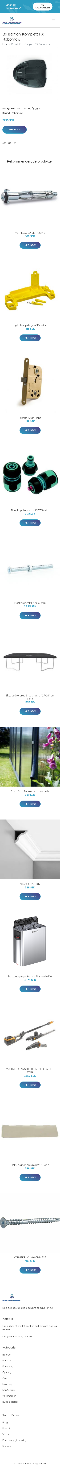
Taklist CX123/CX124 (30, 884)
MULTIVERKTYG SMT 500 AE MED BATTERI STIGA (30, 1070)
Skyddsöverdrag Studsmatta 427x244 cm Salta (30, 697)
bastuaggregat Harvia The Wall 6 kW (30, 976)
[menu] (54, 20)
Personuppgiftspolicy (14, 1440)
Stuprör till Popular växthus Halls (30, 791)
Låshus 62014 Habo (30, 417)
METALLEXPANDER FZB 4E (30, 232)
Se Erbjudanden (43, 6)
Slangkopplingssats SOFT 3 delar (30, 510)
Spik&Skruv (8, 1389)
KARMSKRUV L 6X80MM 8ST (30, 1257)
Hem (5, 44)
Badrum (6, 1354)
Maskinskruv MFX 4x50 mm (30, 602)
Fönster (6, 1360)
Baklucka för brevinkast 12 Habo (30, 1165)
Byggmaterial (10, 1401)
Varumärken (24, 108)
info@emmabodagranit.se (17, 1336)
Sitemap (7, 1446)
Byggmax (37, 108)
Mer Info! (14, 129)
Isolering (7, 1384)
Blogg (5, 1422)
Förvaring (7, 1366)
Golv (5, 1378)
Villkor (5, 1434)
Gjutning (7, 1372)
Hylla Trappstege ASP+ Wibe (30, 325)
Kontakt (6, 1428)
